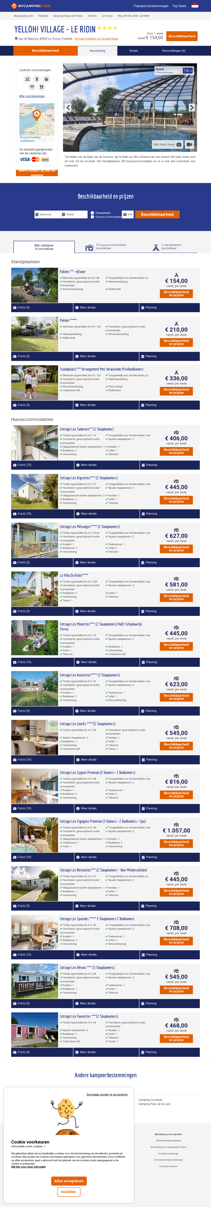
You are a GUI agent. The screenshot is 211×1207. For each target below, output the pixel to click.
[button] (37, 115)
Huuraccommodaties (109, 217)
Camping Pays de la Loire (155, 1104)
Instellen (69, 1192)
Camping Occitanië (151, 1100)
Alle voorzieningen (32, 96)
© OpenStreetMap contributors (30, 139)
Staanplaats (103, 213)
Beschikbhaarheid (182, 36)
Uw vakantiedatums (49, 207)
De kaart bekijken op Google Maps (96, 38)
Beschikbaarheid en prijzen (176, 293)
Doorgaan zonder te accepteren (107, 1094)
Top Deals (179, 6)
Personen (127, 207)
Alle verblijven (44, 247)
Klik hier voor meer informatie (28, 1167)
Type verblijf (100, 207)
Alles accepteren (69, 1181)
